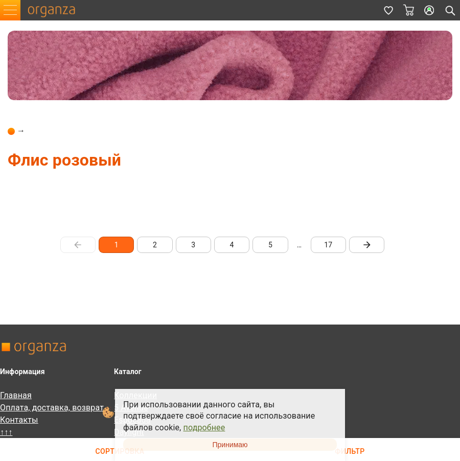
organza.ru (56, 10)
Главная (16, 395)
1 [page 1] (116, 244)
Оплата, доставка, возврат (52, 407)
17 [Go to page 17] (328, 244)
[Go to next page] (366, 245)
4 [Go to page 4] (232, 244)
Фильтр (350, 451)
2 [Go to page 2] (154, 244)
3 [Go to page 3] (193, 244)
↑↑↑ (6, 432)
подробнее (204, 427)
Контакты (19, 420)
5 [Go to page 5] (270, 244)
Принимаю (229, 445)
